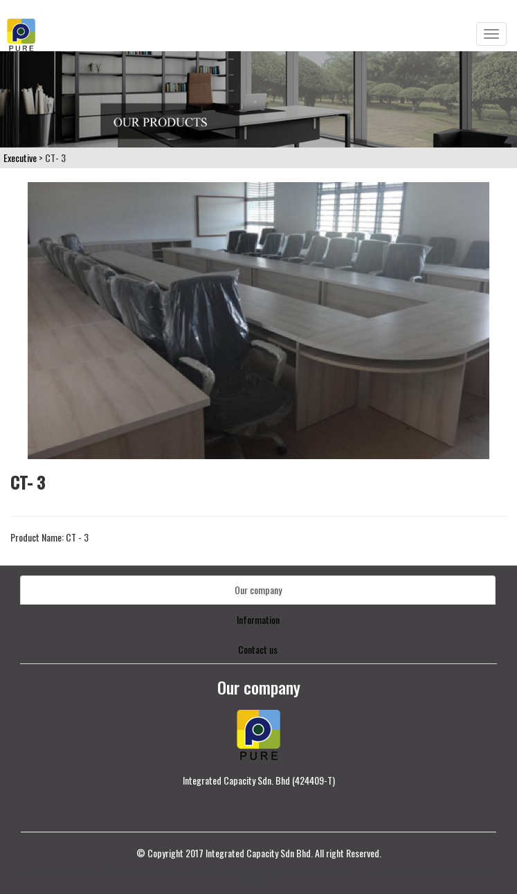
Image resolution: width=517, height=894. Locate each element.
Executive (20, 157)
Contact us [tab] (258, 649)
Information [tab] (258, 619)
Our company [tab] (258, 589)
